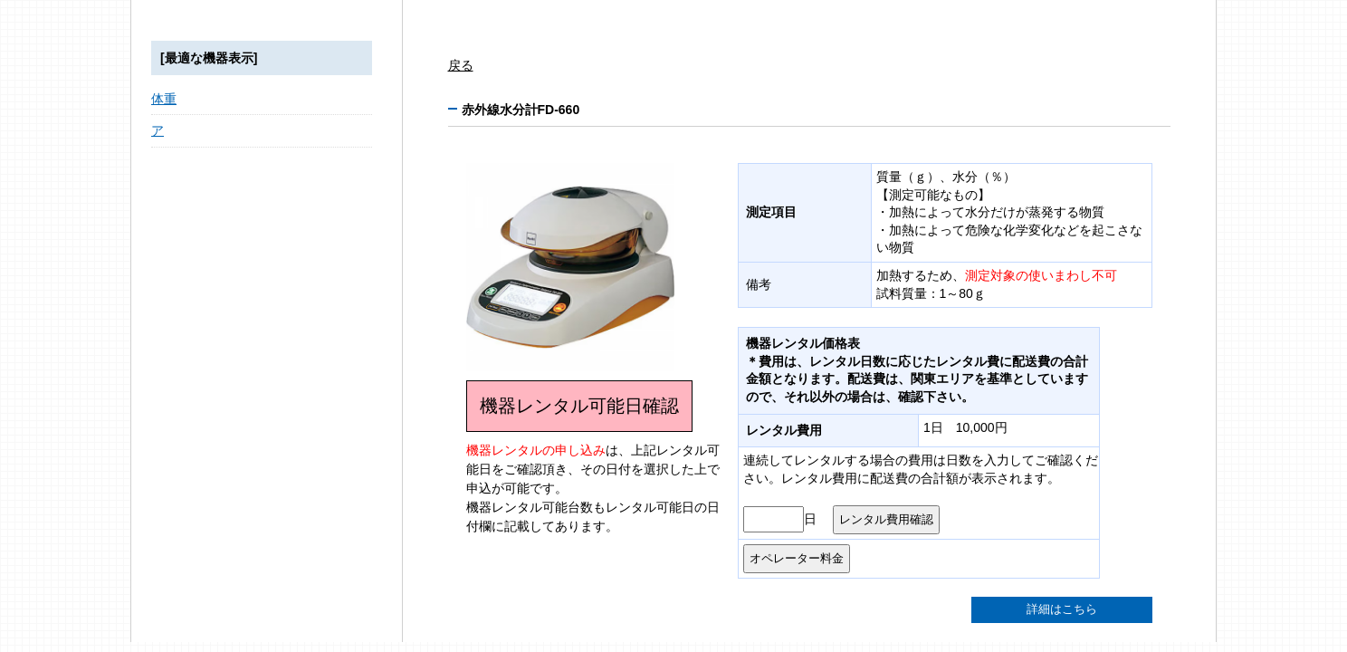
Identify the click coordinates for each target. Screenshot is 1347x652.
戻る (460, 65)
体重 (164, 98)
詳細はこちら (1062, 609)
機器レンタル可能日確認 (579, 406)
